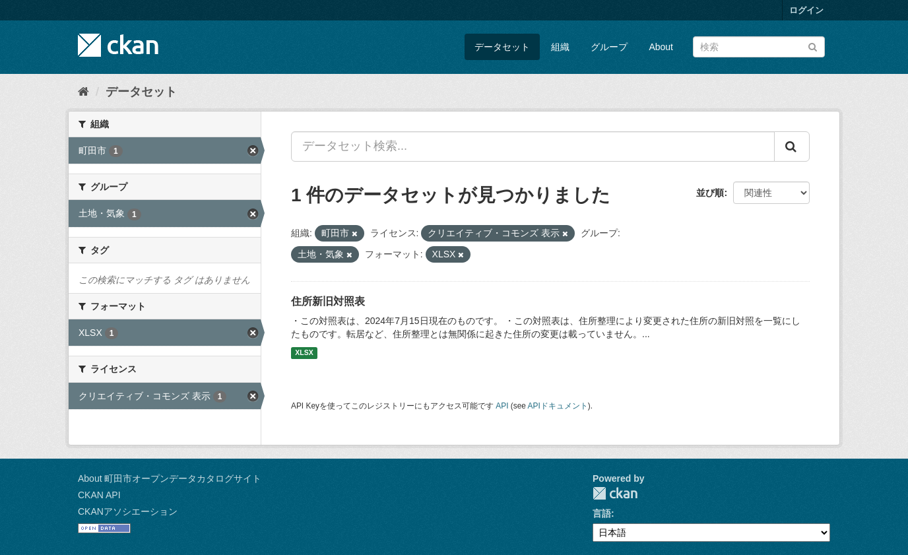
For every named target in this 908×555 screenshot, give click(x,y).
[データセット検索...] (533, 146)
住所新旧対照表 (328, 301)
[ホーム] (83, 91)
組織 (560, 47)
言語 (602, 513)
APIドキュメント (558, 405)
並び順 (710, 192)
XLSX (304, 353)
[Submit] (812, 45)
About (661, 47)
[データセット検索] (759, 46)
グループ (609, 47)
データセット (502, 47)
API (502, 405)
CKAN (615, 493)
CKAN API (99, 495)
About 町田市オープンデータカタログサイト (169, 478)
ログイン (806, 10)
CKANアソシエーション (128, 511)
